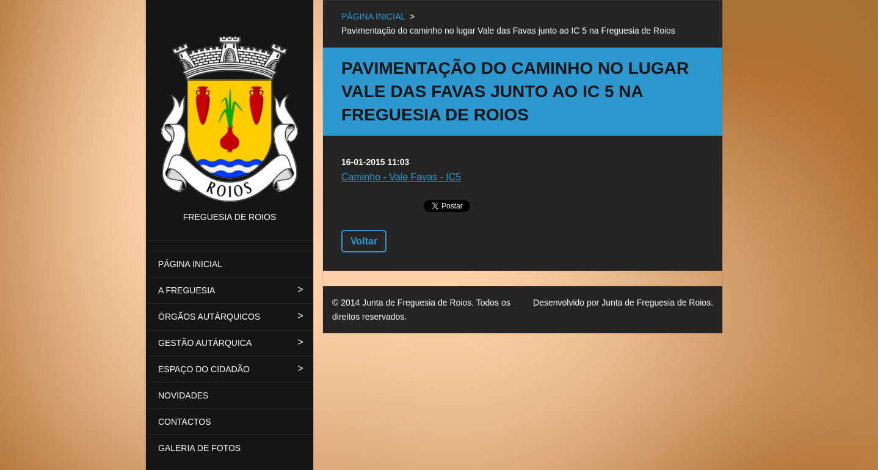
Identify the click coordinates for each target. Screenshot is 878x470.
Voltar (363, 241)
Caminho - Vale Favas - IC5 (401, 177)
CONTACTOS (184, 422)
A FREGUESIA (186, 290)
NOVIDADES (183, 395)
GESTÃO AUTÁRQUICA (205, 343)
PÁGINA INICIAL (190, 264)
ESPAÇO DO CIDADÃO (204, 369)
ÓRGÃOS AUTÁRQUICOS (209, 316)
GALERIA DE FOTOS (199, 448)
